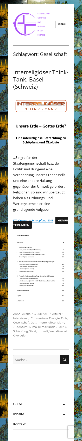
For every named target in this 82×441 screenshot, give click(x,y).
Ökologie (19, 335)
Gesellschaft (21, 322)
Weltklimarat (58, 331)
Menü (62, 24)
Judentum (20, 326)
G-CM (17, 404)
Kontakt (19, 424)
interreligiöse (47, 322)
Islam (60, 322)
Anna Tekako (21, 313)
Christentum (39, 318)
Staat (32, 331)
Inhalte (18, 414)
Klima (33, 326)
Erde (64, 318)
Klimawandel (47, 326)
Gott (33, 322)
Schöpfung (20, 331)
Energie (54, 318)
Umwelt (42, 331)
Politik (61, 326)
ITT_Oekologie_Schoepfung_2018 (33, 220)
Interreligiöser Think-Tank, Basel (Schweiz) (41, 79)
